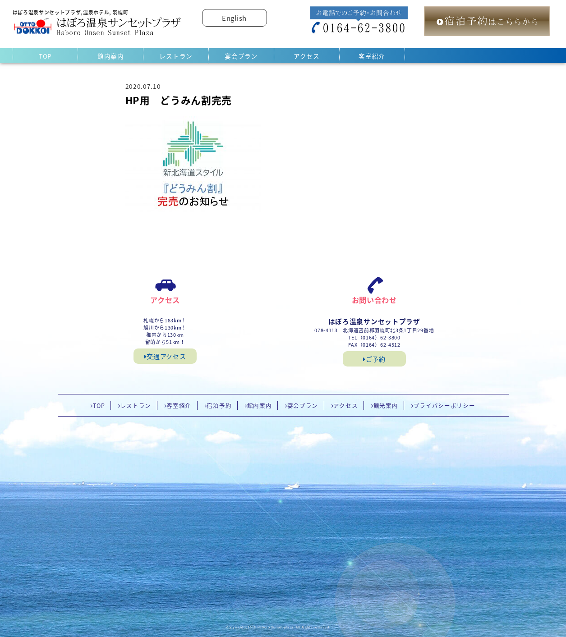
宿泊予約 (219, 405)
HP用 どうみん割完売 (178, 100)
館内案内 (110, 55)
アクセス (307, 55)
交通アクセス (165, 356)
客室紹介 (372, 55)
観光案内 (385, 405)
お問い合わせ (374, 299)
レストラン (175, 55)
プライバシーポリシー (444, 405)
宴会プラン (241, 55)
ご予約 (374, 358)
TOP (45, 55)
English (234, 18)
